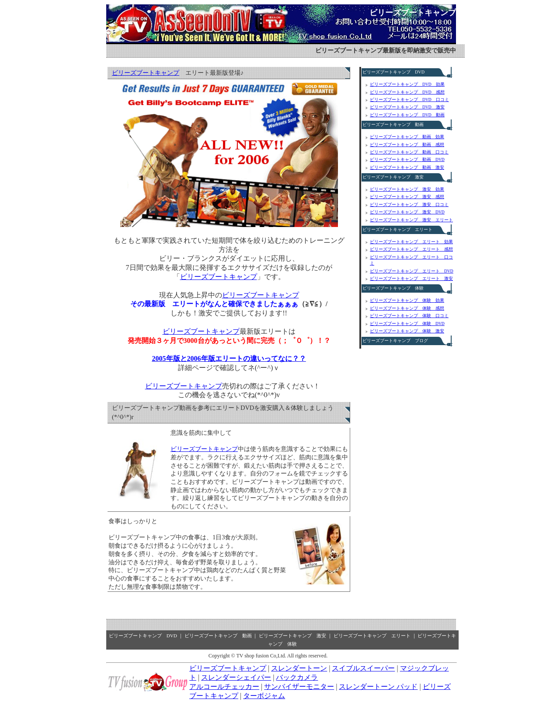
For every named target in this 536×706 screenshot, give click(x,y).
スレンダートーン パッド (378, 686)
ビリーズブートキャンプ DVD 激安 (407, 107)
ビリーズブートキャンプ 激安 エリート (411, 219)
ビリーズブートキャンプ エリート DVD (411, 271)
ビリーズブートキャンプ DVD (393, 72)
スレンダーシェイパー (236, 677)
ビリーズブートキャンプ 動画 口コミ (409, 152)
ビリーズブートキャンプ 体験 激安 (407, 331)
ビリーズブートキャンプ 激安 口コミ (409, 204)
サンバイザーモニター (299, 686)
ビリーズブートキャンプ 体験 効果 (407, 300)
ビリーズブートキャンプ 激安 (393, 177)
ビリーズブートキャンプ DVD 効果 (407, 84)
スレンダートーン (299, 668)
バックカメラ (297, 677)
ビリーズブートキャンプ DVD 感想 (407, 92)
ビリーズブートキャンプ (412, 12)
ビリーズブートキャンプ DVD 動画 (407, 114)
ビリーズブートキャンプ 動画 (393, 124)
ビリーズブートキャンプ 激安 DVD (407, 212)
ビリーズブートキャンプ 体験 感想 (407, 308)
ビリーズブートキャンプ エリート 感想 (411, 249)
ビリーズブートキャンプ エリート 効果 (411, 241)
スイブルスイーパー (363, 668)
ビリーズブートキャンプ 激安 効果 (407, 189)
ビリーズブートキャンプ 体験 (393, 288)
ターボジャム (264, 695)
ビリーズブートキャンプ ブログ (395, 340)
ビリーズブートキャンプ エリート (397, 229)
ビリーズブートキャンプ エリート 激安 (411, 278)
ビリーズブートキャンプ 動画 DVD (407, 159)
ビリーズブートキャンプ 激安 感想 (407, 196)
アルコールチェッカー (224, 686)
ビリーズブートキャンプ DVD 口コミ (409, 99)
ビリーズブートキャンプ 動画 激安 (407, 167)
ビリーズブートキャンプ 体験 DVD (407, 323)
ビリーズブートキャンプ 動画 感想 (407, 144)
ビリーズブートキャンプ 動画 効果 (407, 136)
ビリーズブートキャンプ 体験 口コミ (409, 315)
